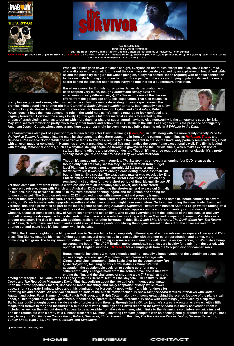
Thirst (206, 136)
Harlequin (193, 136)
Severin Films (16, 54)
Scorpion (73, 54)
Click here (118, 247)
